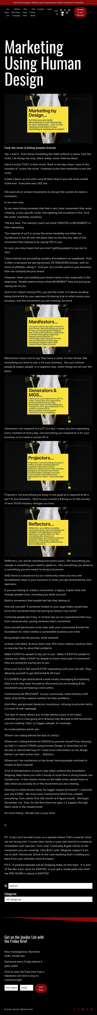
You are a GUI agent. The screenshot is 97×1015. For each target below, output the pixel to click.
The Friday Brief (32, 17)
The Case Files (25, 17)
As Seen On (6, 17)
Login (49, 14)
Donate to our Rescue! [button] (80, 18)
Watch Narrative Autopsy (15, 17)
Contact (41, 14)
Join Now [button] (41, 990)
